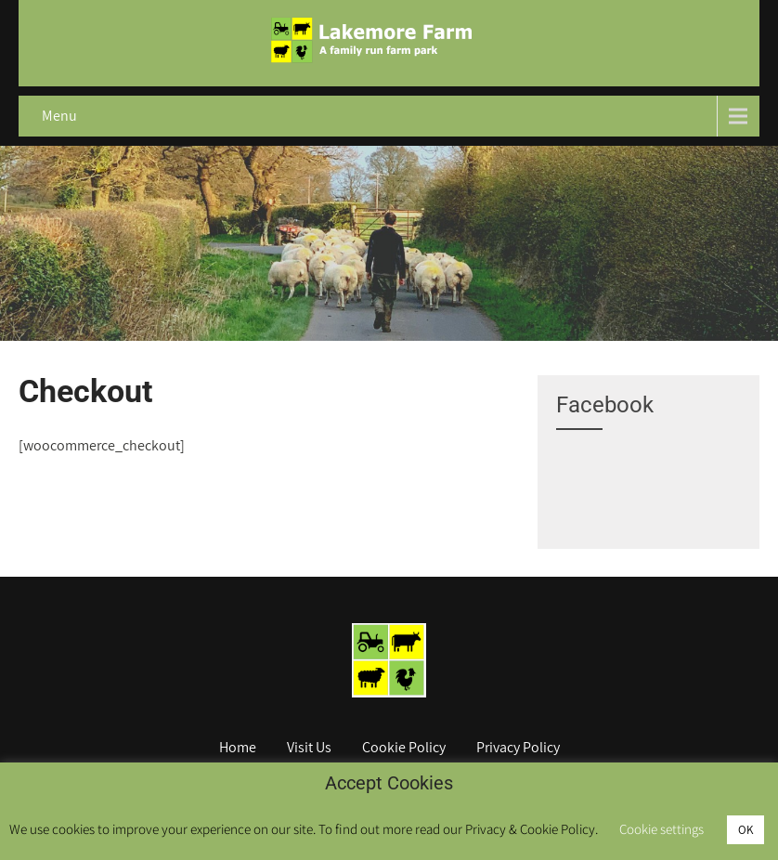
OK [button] (745, 830)
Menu (59, 115)
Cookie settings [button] (661, 829)
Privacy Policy (518, 748)
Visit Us (309, 748)
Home (237, 748)
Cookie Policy (404, 748)
